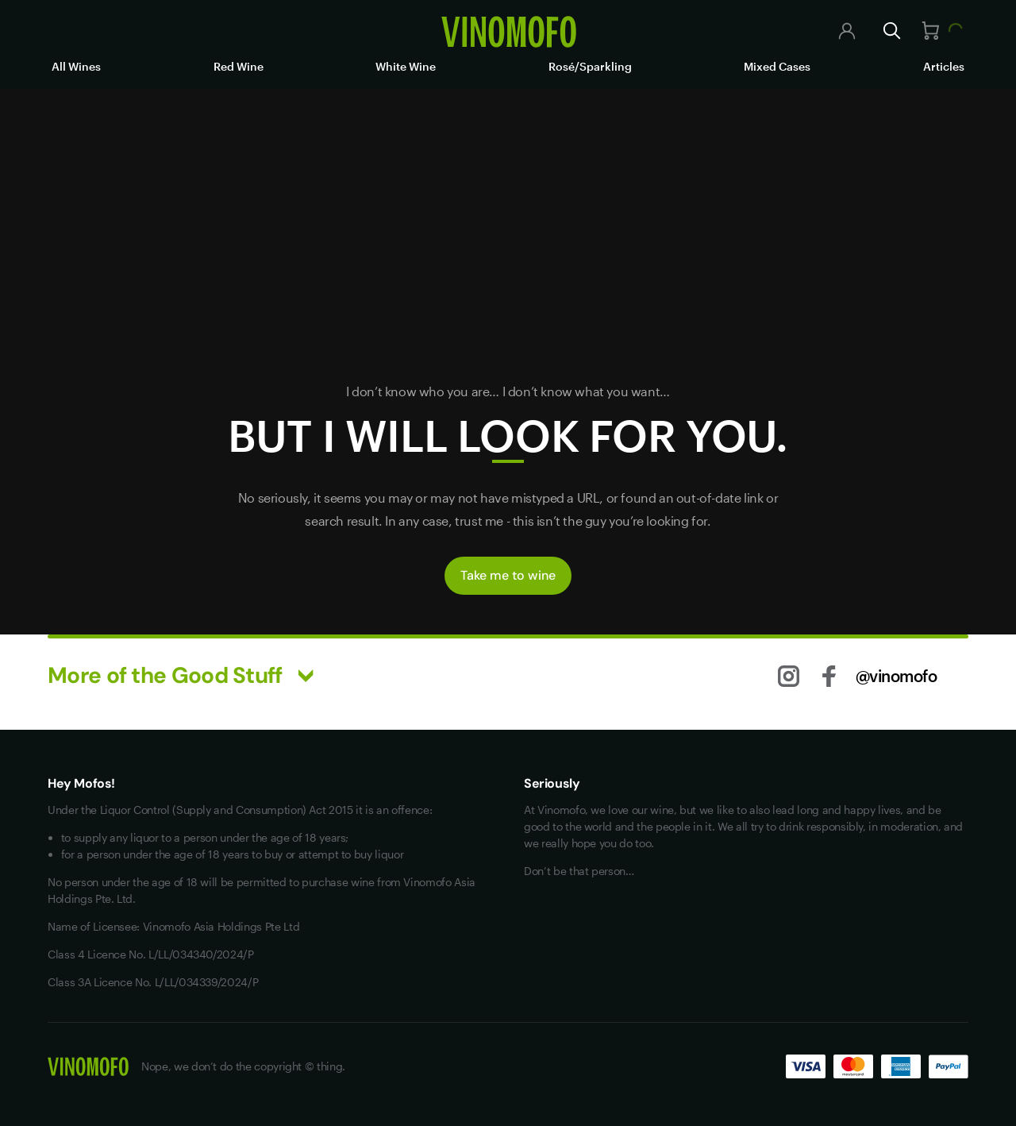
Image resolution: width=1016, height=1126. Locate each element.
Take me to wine (508, 575)
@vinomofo (896, 675)
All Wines (76, 66)
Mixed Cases (777, 66)
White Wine (405, 66)
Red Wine (239, 66)
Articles (943, 66)
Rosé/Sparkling (590, 66)
